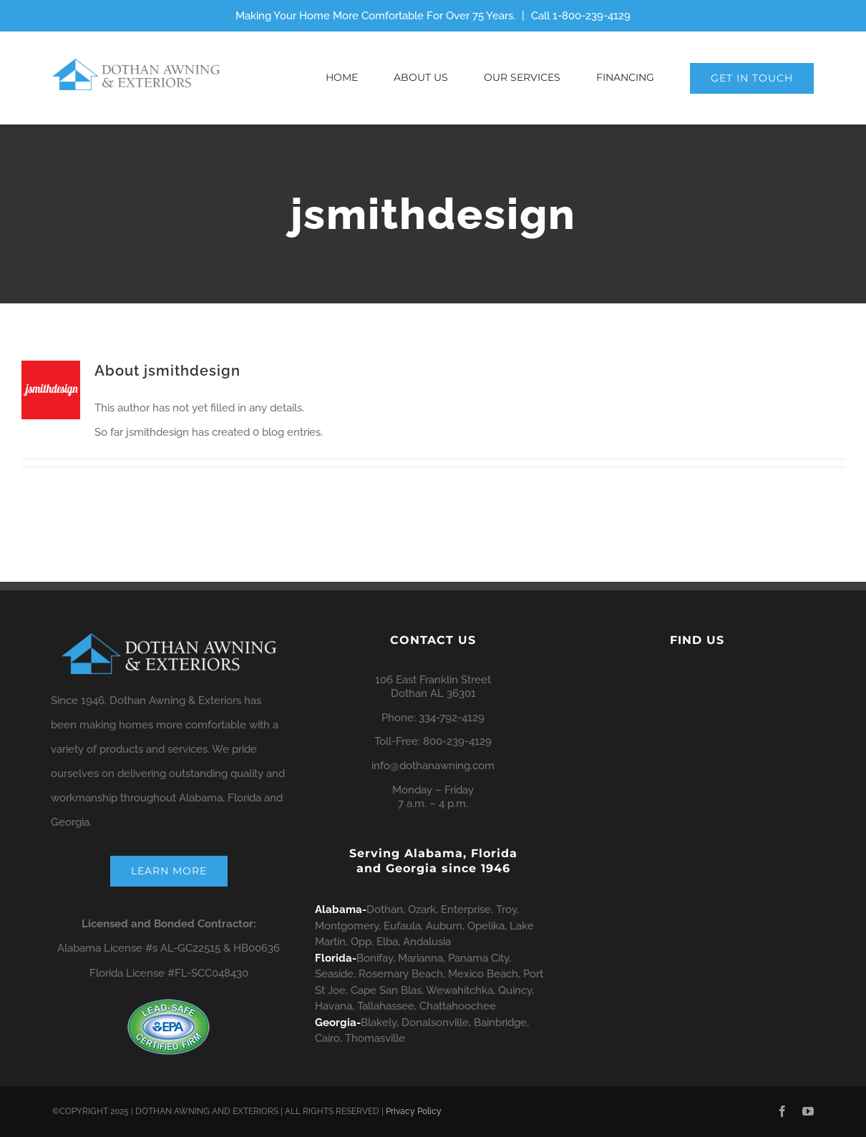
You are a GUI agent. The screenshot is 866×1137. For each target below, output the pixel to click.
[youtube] (808, 1111)
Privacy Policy (414, 1111)
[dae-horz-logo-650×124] (136, 63)
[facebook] (782, 1111)
